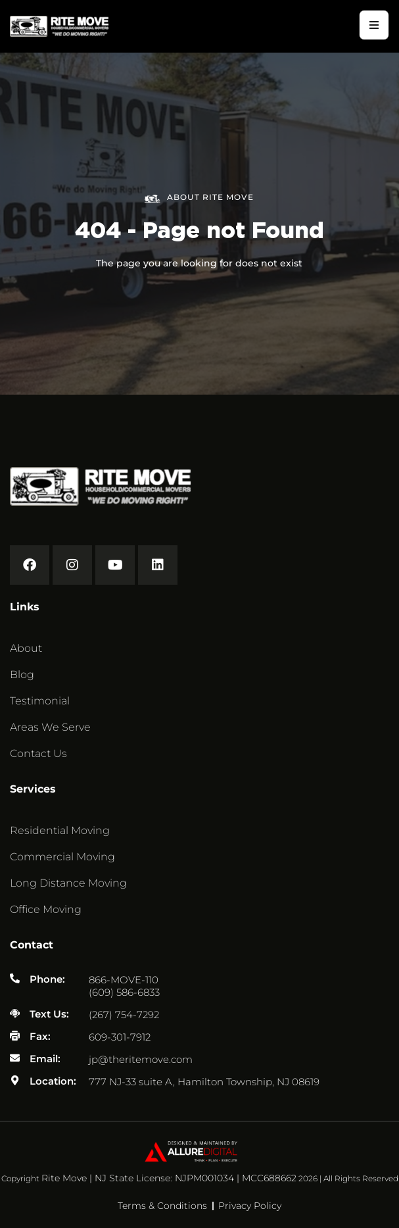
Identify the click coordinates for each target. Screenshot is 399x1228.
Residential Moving (60, 830)
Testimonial (40, 701)
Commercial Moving (62, 856)
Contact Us (38, 753)
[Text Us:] (15, 1013)
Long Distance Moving (68, 883)
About (26, 648)
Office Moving (46, 909)
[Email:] (15, 1058)
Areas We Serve (50, 727)
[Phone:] (15, 978)
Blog (22, 674)
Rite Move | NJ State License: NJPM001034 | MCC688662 (168, 1178)
